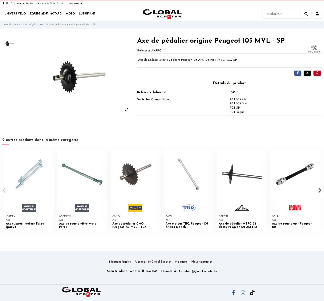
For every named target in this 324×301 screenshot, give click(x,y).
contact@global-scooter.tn (199, 271)
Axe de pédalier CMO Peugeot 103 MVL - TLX (129, 225)
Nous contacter (75, 3)
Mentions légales (25, 3)
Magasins (181, 261)
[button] (4, 190)
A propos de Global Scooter (50, 3)
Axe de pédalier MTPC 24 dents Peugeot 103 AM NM (238, 225)
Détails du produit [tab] (229, 83)
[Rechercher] (287, 14)
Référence (143, 50)
